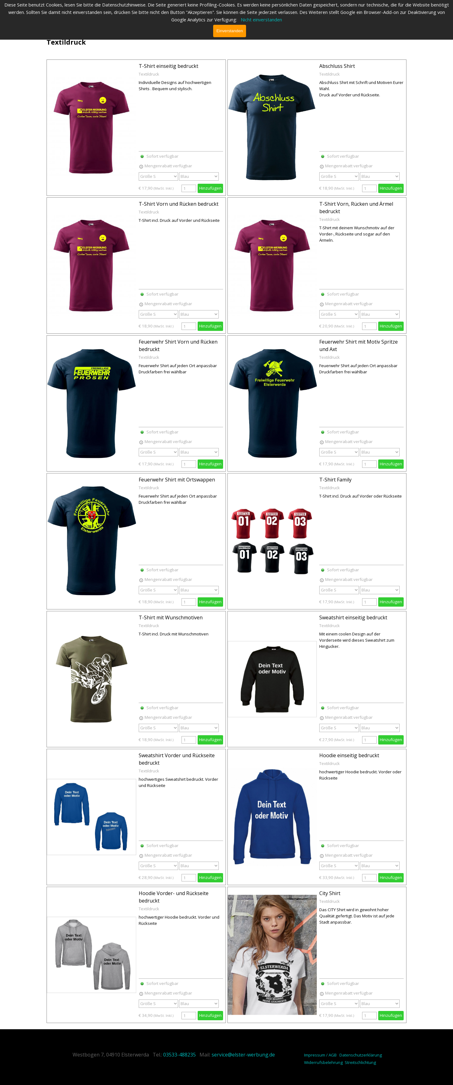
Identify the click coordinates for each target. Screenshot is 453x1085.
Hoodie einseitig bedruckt (349, 755)
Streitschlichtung (360, 1062)
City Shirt (329, 893)
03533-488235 (179, 1054)
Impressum (314, 1055)
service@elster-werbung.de (243, 1054)
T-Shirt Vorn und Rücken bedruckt (178, 203)
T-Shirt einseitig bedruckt (168, 66)
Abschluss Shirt (337, 66)
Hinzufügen (210, 188)
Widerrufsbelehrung (323, 1062)
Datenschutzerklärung (360, 1055)
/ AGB (331, 1055)
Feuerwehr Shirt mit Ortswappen (177, 479)
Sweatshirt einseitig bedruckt (353, 617)
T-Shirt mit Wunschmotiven (171, 617)
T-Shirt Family (335, 479)
